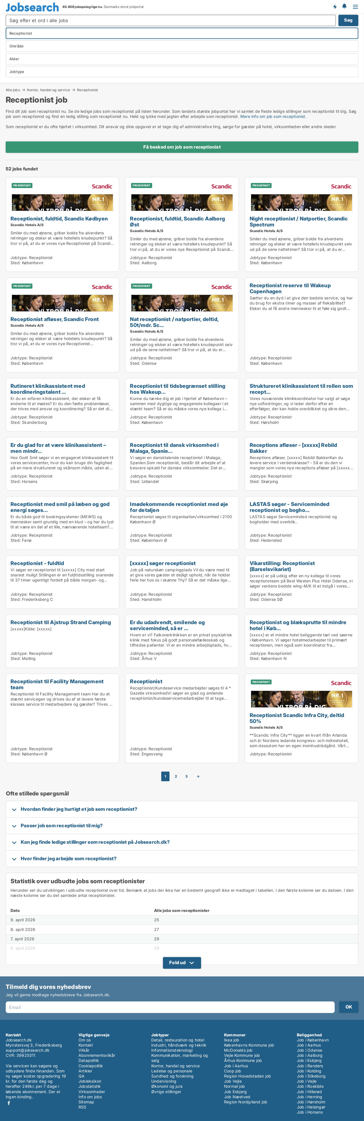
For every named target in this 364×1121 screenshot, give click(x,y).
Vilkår (83, 1050)
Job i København (313, 1039)
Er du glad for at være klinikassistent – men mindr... (58, 448)
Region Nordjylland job (245, 1101)
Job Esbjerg (235, 1091)
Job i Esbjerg (309, 1060)
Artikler (85, 1070)
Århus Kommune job (243, 1060)
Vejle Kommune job (242, 1055)
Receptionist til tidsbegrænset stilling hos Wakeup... (177, 389)
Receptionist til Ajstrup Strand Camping (61, 622)
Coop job (232, 1070)
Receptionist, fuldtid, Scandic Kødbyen (59, 218)
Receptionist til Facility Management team (57, 684)
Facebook (9, 1103)
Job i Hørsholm (311, 1101)
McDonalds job (238, 1050)
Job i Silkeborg (311, 1076)
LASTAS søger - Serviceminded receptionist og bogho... (290, 507)
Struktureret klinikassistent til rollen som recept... (301, 389)
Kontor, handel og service (48, 90)
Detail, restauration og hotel (177, 1039)
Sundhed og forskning (172, 1076)
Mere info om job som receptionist (272, 116)
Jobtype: (19, 257)
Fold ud (177, 962)
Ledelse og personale (171, 1070)
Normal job (234, 1086)
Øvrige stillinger (166, 1091)
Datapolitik (88, 1060)
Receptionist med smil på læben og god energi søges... (60, 507)
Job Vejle (233, 1081)
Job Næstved (237, 1096)
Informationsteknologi (172, 1050)
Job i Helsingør (311, 1107)
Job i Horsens (310, 1112)
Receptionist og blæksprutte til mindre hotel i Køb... (298, 625)
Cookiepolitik (90, 1065)
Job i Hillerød (309, 1091)
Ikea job (231, 1039)
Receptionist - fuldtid (37, 563)
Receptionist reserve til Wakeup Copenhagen (290, 288)
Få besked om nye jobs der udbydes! (334, 7)
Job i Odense (309, 1050)
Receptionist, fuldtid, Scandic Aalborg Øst (177, 221)
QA (81, 1076)
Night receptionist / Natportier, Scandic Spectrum (299, 221)
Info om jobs (90, 1096)
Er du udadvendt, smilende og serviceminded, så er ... (167, 625)
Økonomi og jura (167, 1086)
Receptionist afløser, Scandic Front (55, 319)
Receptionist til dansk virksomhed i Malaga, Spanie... (174, 448)
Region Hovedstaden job (247, 1076)
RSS (82, 1107)
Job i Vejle (307, 1081)
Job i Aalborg (310, 1055)
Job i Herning (309, 1096)
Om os (84, 1039)
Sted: (16, 262)
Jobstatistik (89, 1086)
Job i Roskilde (310, 1086)
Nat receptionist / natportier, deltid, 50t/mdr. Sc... (174, 322)
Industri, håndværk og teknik (179, 1045)
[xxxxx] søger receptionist (163, 563)
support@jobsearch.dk (27, 1050)
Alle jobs (13, 90)
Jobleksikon (89, 1081)
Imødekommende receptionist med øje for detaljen (179, 507)
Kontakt (85, 1045)
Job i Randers (310, 1065)
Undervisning (163, 1081)
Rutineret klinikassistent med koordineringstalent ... (48, 389)
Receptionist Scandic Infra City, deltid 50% (297, 718)
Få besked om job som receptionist (182, 147)
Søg (348, 20)
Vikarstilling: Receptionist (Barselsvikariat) (282, 566)
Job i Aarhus (236, 1065)
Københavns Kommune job (249, 1045)
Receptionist (87, 90)
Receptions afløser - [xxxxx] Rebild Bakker (293, 448)
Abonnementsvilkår (96, 1055)
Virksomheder (91, 1091)
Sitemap (86, 1101)
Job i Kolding (309, 1070)
